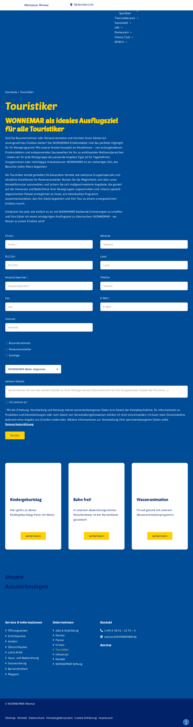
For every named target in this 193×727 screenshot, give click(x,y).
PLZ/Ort (10, 256)
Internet (10, 318)
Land (103, 256)
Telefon (105, 277)
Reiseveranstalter (20, 349)
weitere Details (15, 381)
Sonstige (14, 355)
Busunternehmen (20, 343)
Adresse (105, 235)
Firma (9, 235)
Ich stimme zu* (18, 402)
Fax (7, 298)
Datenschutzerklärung (19, 424)
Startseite (11, 92)
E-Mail (105, 298)
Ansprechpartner (16, 277)
